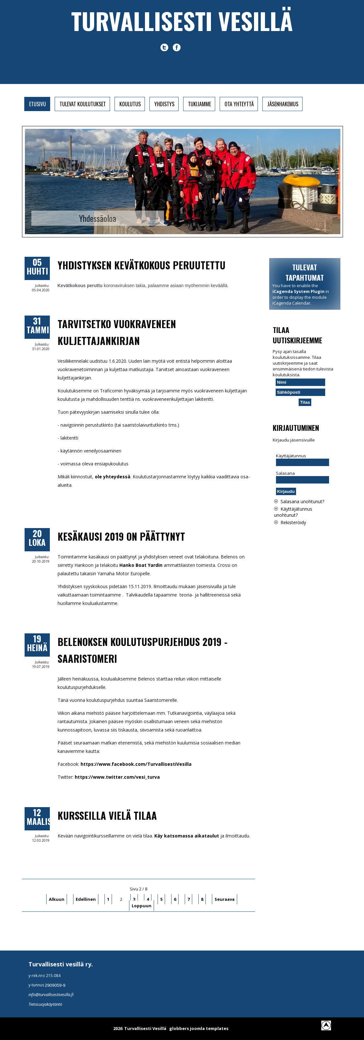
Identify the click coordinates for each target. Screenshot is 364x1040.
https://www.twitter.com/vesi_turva (117, 777)
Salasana (285, 473)
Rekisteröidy (293, 522)
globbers (179, 1028)
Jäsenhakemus (282, 104)
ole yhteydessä (112, 476)
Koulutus (130, 104)
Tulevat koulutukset (83, 104)
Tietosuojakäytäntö (45, 1004)
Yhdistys (164, 104)
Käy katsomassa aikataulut (186, 836)
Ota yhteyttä (239, 104)
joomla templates (209, 1028)
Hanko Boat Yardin (140, 565)
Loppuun (141, 906)
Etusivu (37, 104)
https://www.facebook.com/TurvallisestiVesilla (136, 764)
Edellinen (86, 899)
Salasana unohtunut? (302, 501)
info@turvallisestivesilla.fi (50, 994)
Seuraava (225, 899)
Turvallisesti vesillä (182, 20)
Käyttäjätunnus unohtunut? (293, 512)
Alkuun (56, 899)
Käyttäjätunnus (291, 456)
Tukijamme (199, 104)
